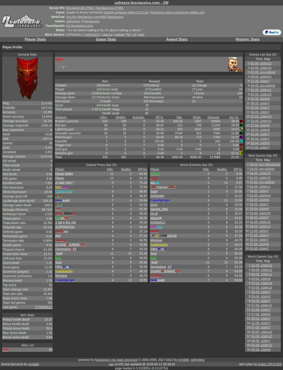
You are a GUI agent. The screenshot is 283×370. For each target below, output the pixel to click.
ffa (128, 34)
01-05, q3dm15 (260, 116)
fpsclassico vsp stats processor (116, 360)
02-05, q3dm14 (260, 121)
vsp (111, 364)
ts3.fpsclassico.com (79, 25)
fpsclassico (91, 21)
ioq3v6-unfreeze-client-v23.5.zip (126, 12)
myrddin (183, 360)
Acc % (234, 117)
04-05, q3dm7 (260, 134)
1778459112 (43, 307)
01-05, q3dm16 (261, 265)
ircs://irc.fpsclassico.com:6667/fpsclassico (94, 17)
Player (60, 169)
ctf (134, 34)
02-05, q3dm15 (260, 63)
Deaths (121, 117)
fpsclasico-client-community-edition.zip (177, 12)
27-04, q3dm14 (261, 283)
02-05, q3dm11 (260, 90)
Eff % (160, 117)
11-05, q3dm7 (260, 81)
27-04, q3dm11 (261, 305)
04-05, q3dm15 (260, 68)
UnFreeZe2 (92, 34)
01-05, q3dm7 (260, 107)
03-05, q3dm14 (261, 287)
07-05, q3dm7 (260, 147)
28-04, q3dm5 (260, 143)
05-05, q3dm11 (261, 274)
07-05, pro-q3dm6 (262, 72)
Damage (214, 117)
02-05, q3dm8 (260, 99)
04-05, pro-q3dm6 (262, 85)
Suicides (138, 117)
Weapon (61, 117)
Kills (103, 117)
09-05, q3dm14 (260, 76)
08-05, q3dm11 (261, 270)
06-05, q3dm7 (260, 103)
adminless (73, 21)
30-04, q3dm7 (260, 138)
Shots (197, 117)
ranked (119, 34)
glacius (107, 34)
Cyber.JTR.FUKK (270, 364)
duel (141, 34)
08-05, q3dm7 (260, 112)
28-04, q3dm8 (260, 130)
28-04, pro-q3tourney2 (265, 164)
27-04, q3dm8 (260, 125)
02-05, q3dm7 (260, 292)
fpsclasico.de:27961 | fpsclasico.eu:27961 (95, 8)
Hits (179, 117)
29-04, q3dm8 (260, 278)
